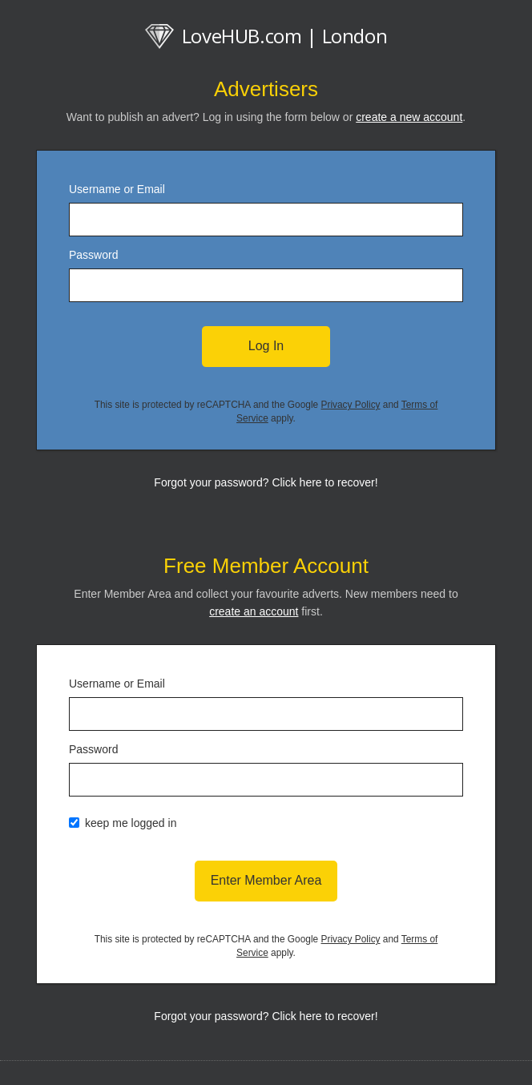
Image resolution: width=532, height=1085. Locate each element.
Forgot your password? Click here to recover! (265, 482)
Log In (266, 346)
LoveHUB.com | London (266, 35)
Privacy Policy (351, 404)
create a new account (409, 117)
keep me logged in (130, 823)
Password (93, 254)
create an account (253, 611)
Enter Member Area (266, 880)
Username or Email (117, 189)
